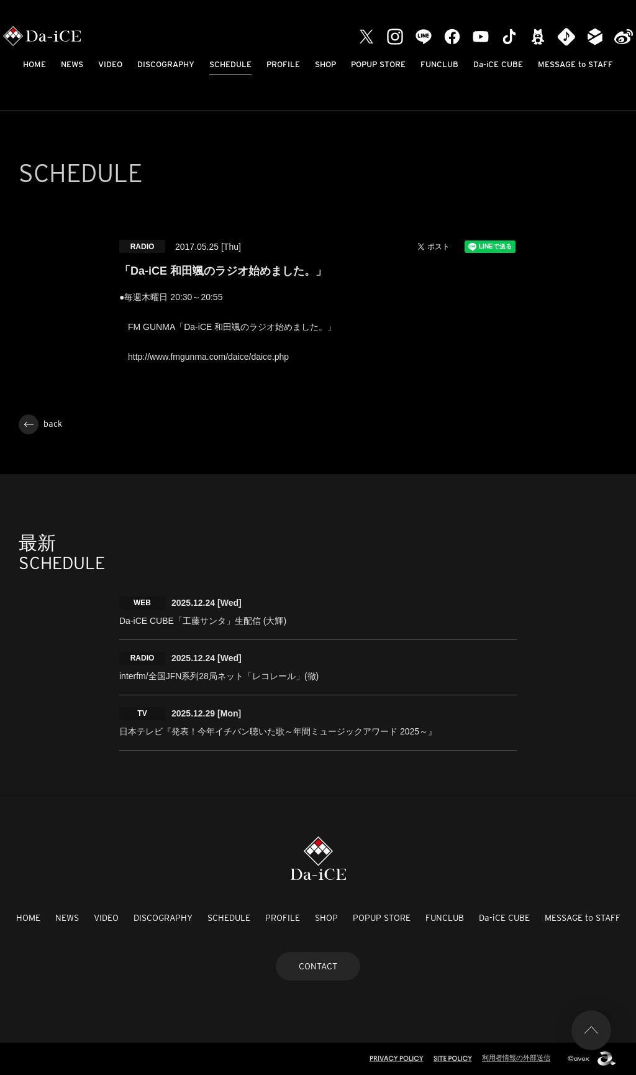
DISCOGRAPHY (165, 64)
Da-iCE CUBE (498, 64)
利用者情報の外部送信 (516, 1057)
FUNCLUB (439, 64)
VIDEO (110, 64)
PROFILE (283, 64)
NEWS (72, 64)
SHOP (325, 64)
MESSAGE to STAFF (575, 64)
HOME (34, 64)
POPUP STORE (378, 64)
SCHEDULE (230, 64)
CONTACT (318, 966)
